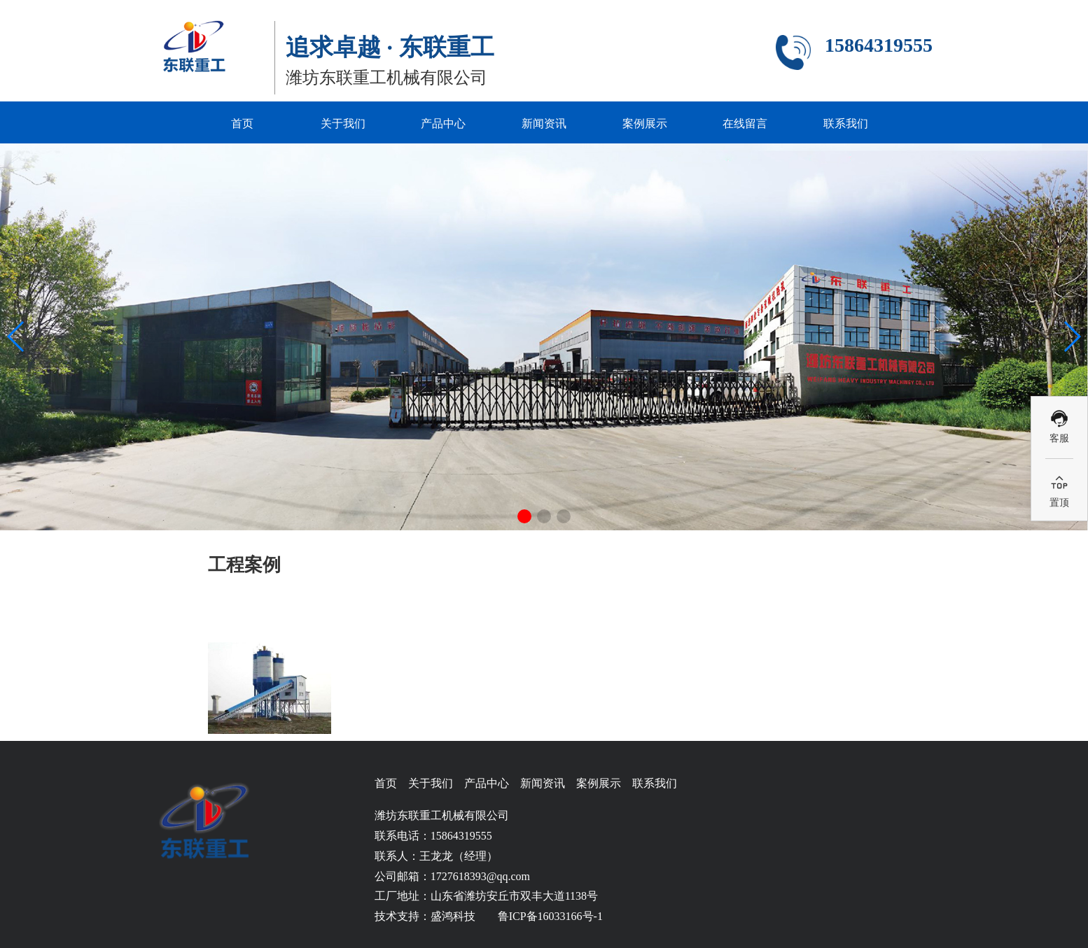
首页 (242, 123)
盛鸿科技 (453, 916)
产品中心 (443, 123)
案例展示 (644, 123)
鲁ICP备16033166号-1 (550, 916)
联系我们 (845, 123)
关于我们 (343, 123)
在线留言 (745, 123)
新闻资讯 (544, 123)
